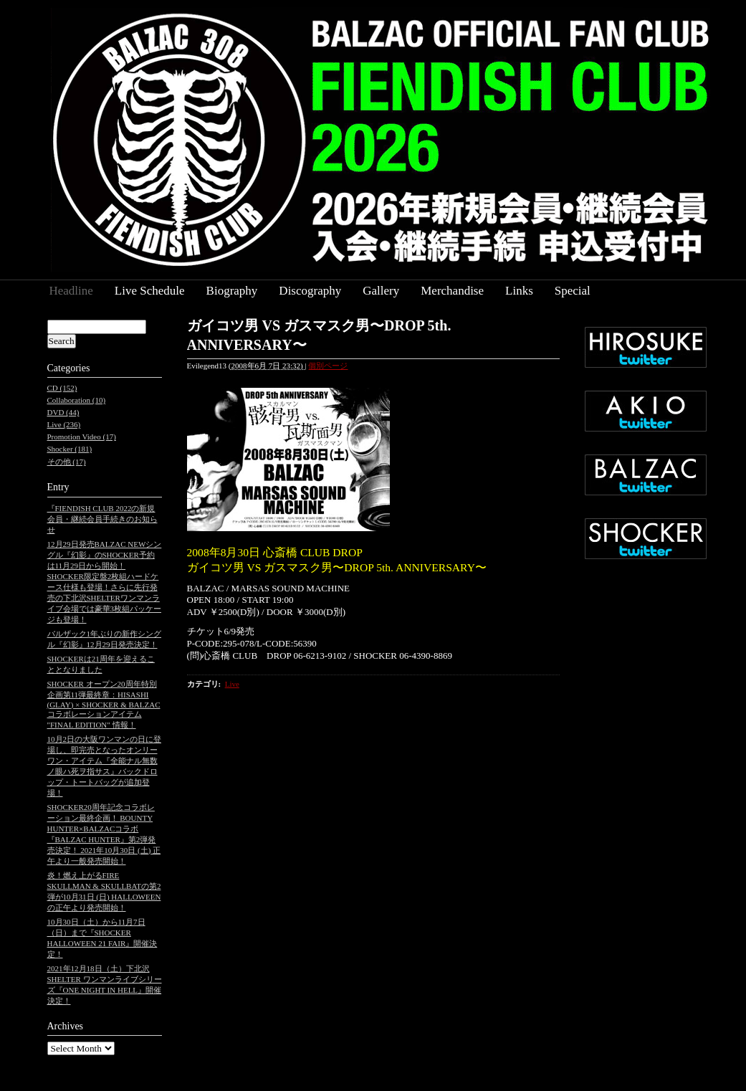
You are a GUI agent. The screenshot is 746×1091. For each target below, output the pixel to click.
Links (519, 290)
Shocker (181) (69, 448)
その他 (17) (66, 461)
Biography (232, 290)
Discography (310, 290)
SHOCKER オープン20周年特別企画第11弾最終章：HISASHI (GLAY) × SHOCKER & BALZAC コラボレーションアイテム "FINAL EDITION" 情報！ (104, 704)
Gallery (381, 290)
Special (572, 290)
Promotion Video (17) (81, 436)
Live (232, 684)
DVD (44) (63, 412)
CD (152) (62, 387)
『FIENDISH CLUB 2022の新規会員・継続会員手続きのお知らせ (102, 519)
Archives (65, 1026)
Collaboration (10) (76, 400)
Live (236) (64, 424)
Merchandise (452, 290)
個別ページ (328, 365)
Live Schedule (150, 290)
